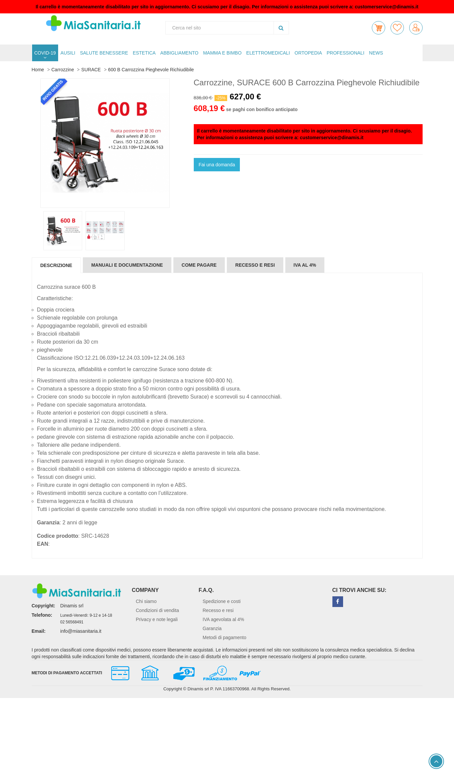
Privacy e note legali (157, 619)
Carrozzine (62, 69)
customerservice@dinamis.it (386, 6)
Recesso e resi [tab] (255, 265)
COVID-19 (45, 53)
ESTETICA (144, 53)
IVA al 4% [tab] (305, 265)
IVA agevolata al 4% (223, 619)
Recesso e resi (218, 610)
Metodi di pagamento (225, 637)
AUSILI (67, 53)
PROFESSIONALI (345, 53)
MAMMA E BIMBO (222, 53)
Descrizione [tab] (56, 265)
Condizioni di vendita (157, 610)
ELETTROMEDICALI (268, 53)
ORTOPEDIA (308, 53)
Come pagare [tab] (199, 265)
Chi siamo (146, 601)
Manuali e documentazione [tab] (127, 265)
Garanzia (212, 628)
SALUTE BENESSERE (104, 53)
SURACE (91, 69)
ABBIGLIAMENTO (179, 53)
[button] (378, 27)
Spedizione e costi (222, 601)
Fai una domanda (217, 164)
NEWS (376, 53)
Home (38, 69)
